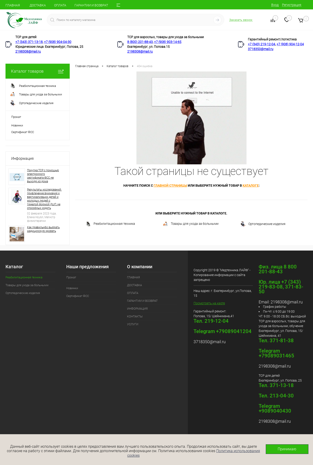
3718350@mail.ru (260, 49)
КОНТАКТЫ (135, 316)
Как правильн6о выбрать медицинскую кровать (43, 229)
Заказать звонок (240, 20)
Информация (22, 158)
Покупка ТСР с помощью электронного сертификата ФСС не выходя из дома (43, 176)
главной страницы (170, 185)
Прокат (16, 117)
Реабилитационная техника (110, 224)
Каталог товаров (37, 71)
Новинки (17, 125)
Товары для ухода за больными (191, 224)
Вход (275, 5)
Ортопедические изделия (262, 224)
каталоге (251, 185)
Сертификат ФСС (22, 132)
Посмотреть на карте (209, 303)
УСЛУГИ (132, 324)
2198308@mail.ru (28, 51)
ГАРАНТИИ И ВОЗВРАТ (91, 5)
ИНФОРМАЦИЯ (137, 308)
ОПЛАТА (60, 5)
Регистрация (291, 5)
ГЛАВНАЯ (13, 5)
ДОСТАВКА (38, 5)
